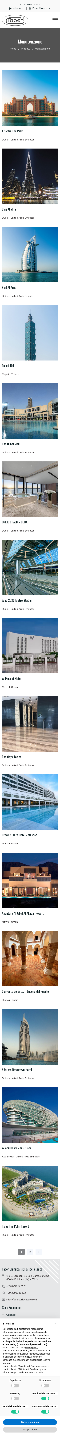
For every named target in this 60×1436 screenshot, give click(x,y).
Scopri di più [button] (30, 1429)
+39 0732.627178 (16, 1286)
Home (12, 48)
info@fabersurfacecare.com (21, 1299)
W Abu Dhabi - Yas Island (17, 1148)
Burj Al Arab (9, 287)
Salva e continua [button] (30, 1422)
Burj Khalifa (9, 209)
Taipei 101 (8, 365)
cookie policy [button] (31, 1347)
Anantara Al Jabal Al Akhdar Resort (23, 913)
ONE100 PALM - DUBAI (15, 522)
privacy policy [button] (9, 1335)
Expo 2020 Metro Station (17, 600)
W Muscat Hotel (11, 678)
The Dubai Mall (11, 444)
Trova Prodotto (32, 4)
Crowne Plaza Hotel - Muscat (19, 835)
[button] (55, 1323)
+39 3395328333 (16, 1292)
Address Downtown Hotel (17, 1070)
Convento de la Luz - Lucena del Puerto (25, 991)
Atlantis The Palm (12, 131)
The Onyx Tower (11, 757)
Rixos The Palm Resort (15, 1226)
